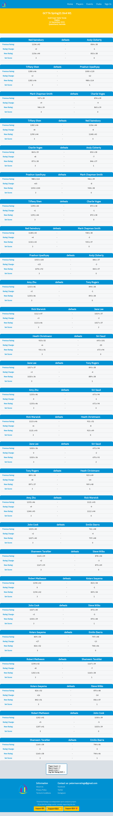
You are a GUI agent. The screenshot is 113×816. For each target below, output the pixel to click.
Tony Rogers (92, 282)
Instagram (62, 793)
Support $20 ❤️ (71, 808)
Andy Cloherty (94, 39)
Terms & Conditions (43, 793)
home (70, 4)
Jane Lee (98, 309)
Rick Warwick (38, 309)
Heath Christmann (42, 336)
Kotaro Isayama (94, 578)
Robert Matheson (37, 578)
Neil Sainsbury (36, 39)
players (79, 4)
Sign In (108, 4)
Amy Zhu (31, 282)
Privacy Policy (41, 790)
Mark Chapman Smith (41, 93)
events (89, 4)
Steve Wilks (99, 551)
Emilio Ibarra (93, 524)
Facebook (61, 787)
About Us (39, 787)
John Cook (32, 524)
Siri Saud (100, 336)
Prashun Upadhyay (90, 66)
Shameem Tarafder (41, 551)
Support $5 (39, 808)
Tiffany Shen (32, 66)
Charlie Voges (98, 93)
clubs (99, 4)
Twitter (60, 790)
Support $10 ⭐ (54, 809)
